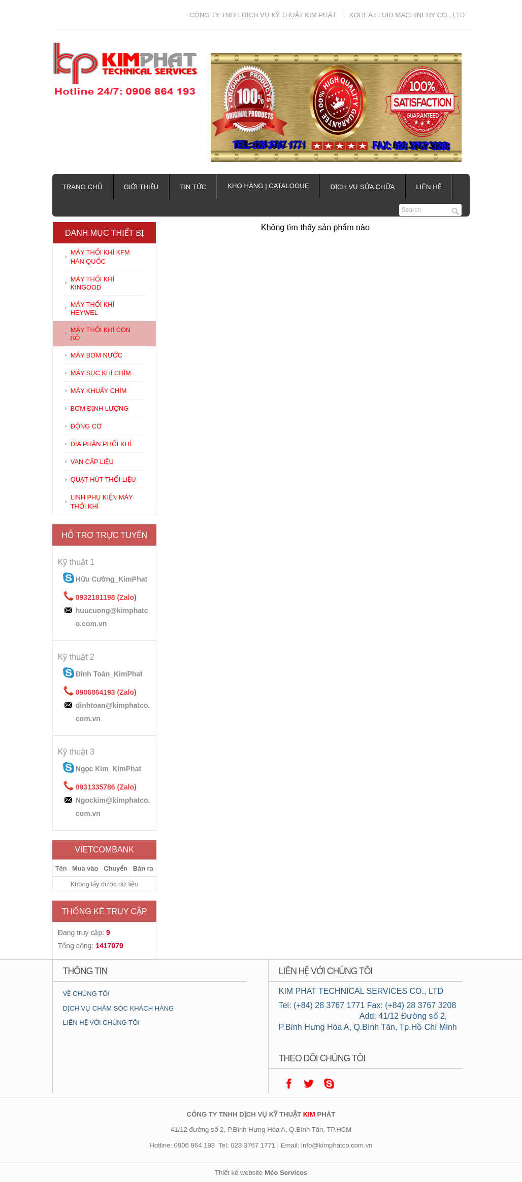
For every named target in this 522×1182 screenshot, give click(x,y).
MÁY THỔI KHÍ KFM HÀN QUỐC (100, 256)
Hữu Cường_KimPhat (111, 579)
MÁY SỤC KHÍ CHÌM (101, 373)
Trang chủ (82, 187)
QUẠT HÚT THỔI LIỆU (103, 479)
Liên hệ (428, 187)
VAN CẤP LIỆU (92, 461)
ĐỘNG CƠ (86, 426)
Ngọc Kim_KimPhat (108, 769)
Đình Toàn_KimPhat (109, 674)
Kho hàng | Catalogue (268, 186)
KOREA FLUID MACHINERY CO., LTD (407, 15)
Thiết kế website (239, 1172)
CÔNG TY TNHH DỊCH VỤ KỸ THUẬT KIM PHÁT (262, 15)
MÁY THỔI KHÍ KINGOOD (92, 283)
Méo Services (286, 1172)
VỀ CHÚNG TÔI (86, 993)
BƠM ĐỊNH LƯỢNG (99, 408)
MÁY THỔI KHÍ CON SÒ (100, 334)
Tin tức (193, 187)
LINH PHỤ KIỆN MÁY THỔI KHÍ (102, 501)
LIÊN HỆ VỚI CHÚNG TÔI (101, 1022)
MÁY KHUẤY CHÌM (99, 391)
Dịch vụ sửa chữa (362, 187)
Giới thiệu (141, 187)
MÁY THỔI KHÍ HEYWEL (92, 308)
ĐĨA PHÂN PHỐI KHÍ (101, 444)
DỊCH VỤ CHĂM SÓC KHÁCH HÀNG (118, 1008)
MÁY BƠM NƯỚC (96, 355)
